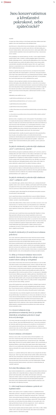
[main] (28, 20)
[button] (2, 2)
